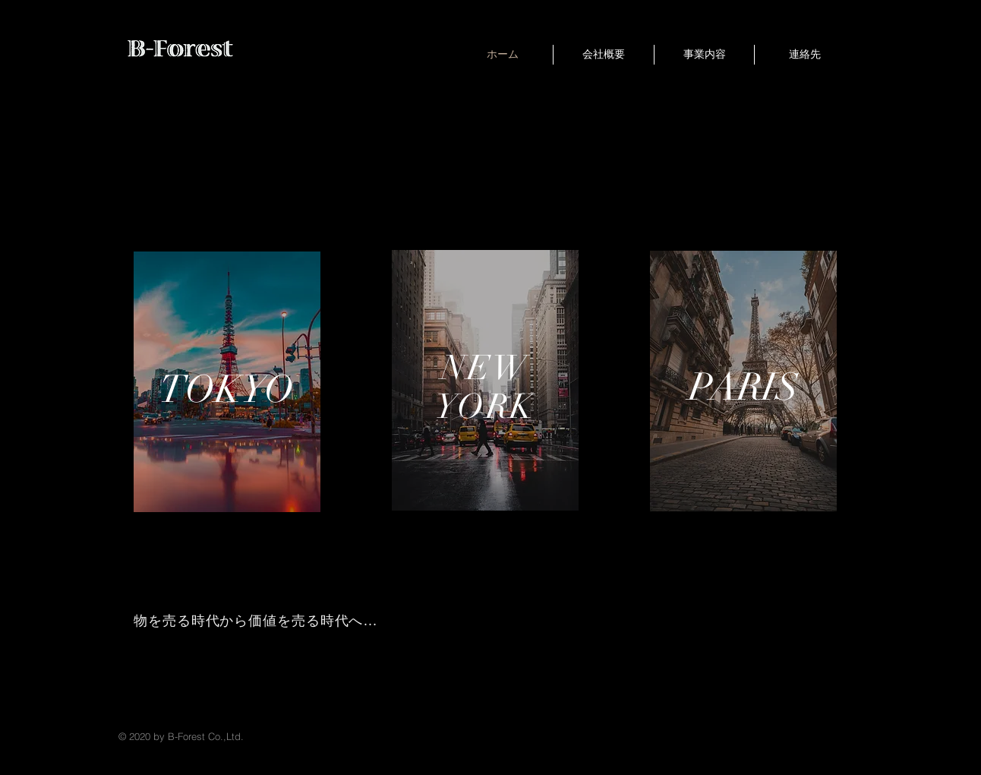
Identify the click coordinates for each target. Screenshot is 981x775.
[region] (227, 381)
